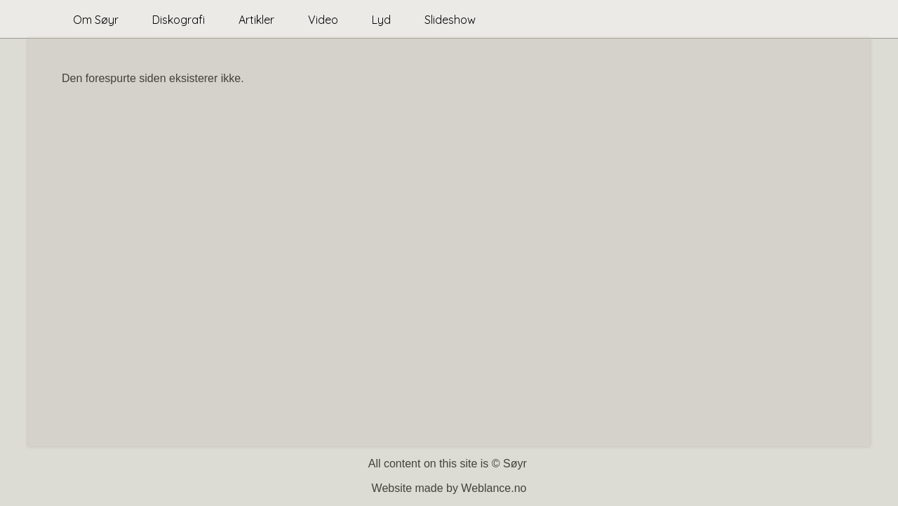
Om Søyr (96, 20)
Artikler (256, 20)
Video (323, 20)
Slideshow (450, 20)
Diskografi (178, 20)
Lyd (381, 20)
